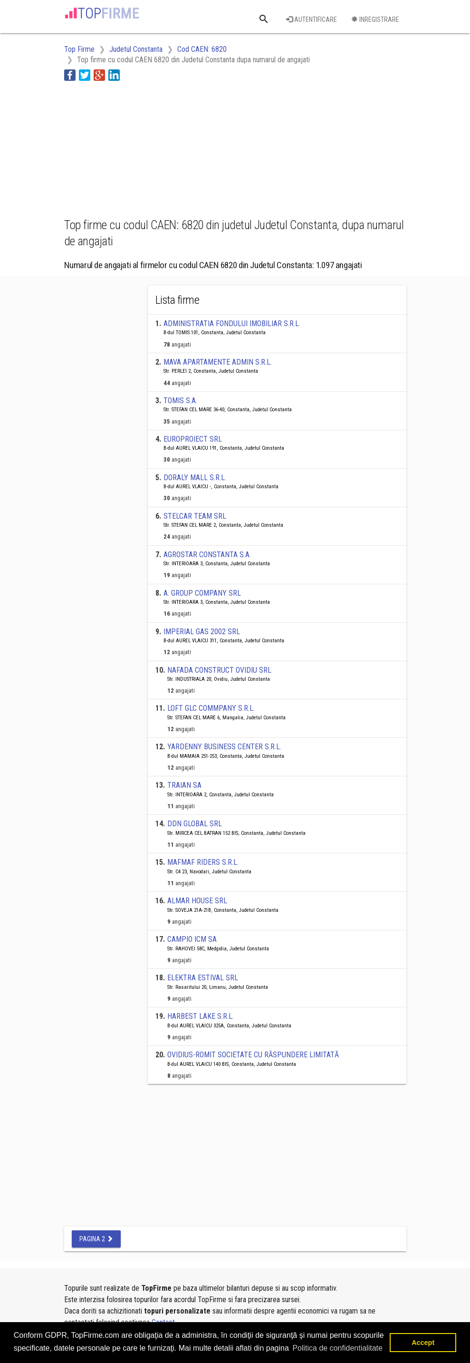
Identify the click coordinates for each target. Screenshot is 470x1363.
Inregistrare (375, 19)
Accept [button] (423, 1342)
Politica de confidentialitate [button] (337, 1348)
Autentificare (311, 19)
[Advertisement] (140, 147)
